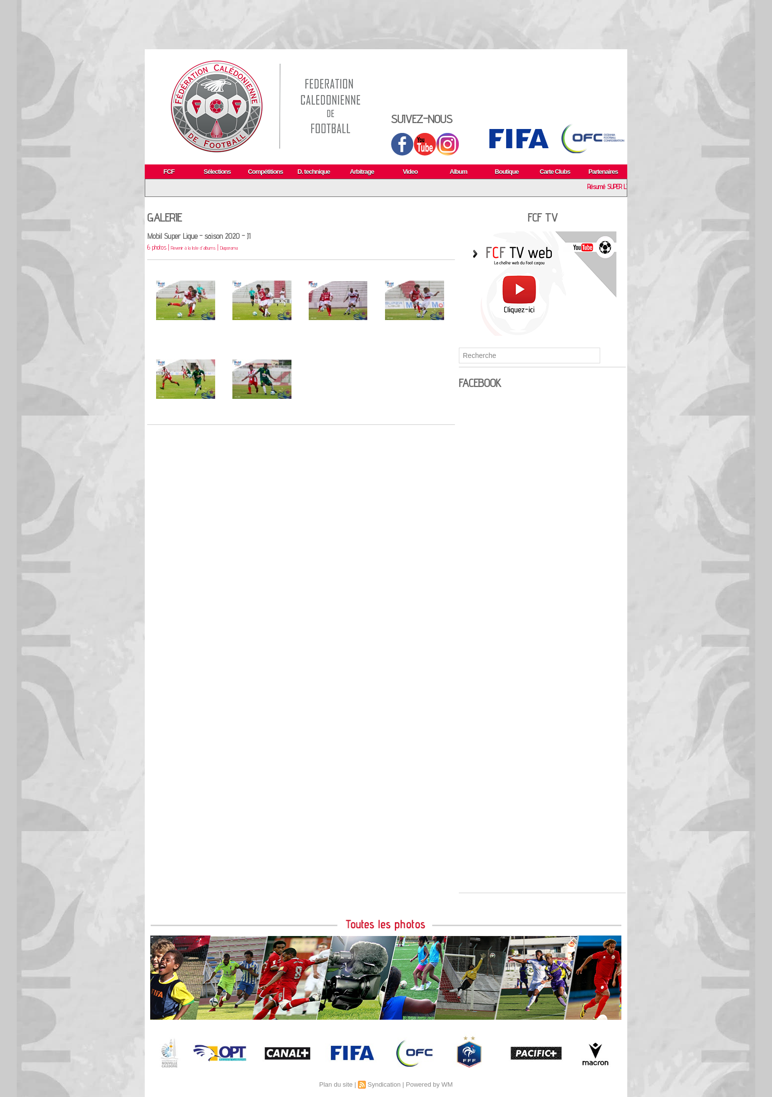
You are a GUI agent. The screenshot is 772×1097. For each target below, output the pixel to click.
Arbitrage (362, 171)
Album (458, 171)
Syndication (383, 1084)
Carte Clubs (555, 171)
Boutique (506, 171)
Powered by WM (429, 1084)
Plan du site (336, 1084)
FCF (168, 171)
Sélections (216, 171)
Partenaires (603, 171)
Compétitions (265, 171)
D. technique (313, 171)
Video (410, 171)
